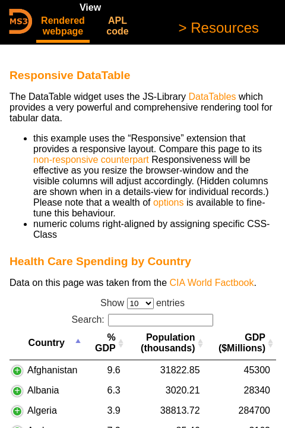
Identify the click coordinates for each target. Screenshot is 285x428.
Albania (43, 390)
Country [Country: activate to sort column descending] (46, 343)
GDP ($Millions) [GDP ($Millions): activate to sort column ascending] (241, 342)
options (168, 202)
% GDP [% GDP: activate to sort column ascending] (105, 342)
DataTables (212, 97)
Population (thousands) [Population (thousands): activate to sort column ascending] (168, 342)
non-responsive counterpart (91, 160)
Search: (143, 319)
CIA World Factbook (211, 283)
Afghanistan (52, 370)
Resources (223, 28)
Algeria (42, 410)
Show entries (142, 303)
